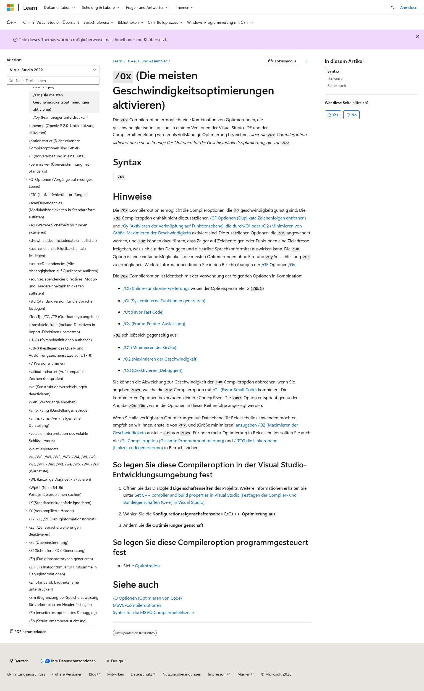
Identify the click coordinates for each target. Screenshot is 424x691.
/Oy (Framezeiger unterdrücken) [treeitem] (60, 117)
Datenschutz (141, 674)
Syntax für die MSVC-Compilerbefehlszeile (153, 612)
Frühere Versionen (67, 674)
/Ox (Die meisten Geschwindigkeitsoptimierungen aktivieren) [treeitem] (61, 102)
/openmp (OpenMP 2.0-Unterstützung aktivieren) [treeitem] (62, 129)
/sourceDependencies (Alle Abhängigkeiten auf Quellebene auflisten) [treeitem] (63, 267)
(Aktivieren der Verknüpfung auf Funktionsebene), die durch (186, 226)
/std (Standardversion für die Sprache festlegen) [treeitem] (60, 304)
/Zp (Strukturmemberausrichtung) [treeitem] (58, 620)
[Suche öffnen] (392, 7)
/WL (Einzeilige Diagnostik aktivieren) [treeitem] (60, 479)
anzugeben (246, 425)
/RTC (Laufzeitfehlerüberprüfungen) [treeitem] (58, 194)
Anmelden (408, 7)
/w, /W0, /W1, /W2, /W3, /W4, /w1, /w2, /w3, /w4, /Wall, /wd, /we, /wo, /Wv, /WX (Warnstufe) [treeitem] (63, 463)
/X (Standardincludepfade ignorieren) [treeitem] (60, 502)
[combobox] (53, 69)
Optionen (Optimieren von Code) (147, 598)
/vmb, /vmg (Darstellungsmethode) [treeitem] (58, 410)
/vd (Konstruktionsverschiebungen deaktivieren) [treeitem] (58, 390)
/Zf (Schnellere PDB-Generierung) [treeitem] (57, 550)
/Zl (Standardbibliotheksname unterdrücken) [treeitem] (54, 585)
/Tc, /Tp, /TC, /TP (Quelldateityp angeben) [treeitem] (64, 316)
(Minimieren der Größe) (149, 347)
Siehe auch (337, 85)
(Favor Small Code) (235, 389)
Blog (92, 674)
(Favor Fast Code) (143, 312)
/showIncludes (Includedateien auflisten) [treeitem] (63, 240)
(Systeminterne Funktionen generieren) (164, 300)
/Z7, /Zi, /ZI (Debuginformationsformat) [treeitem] (62, 518)
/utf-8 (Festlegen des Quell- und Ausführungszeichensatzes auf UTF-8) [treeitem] (60, 351)
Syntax (333, 71)
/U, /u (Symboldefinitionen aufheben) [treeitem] (60, 339)
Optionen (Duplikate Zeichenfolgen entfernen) (258, 218)
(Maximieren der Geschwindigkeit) (160, 359)
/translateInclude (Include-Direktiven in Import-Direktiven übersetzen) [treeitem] (62, 328)
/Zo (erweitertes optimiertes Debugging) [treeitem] (63, 612)
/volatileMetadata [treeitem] (44, 448)
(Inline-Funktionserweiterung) (156, 288)
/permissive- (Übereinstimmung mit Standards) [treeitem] (59, 168)
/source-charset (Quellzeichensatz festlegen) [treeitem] (57, 252)
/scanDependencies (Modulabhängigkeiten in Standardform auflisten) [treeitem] (62, 209)
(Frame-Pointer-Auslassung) (154, 323)
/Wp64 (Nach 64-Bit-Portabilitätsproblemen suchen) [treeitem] (55, 491)
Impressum (217, 674)
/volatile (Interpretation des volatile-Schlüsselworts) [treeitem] (59, 437)
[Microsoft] (10, 7)
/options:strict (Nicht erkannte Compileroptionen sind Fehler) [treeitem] (54, 144)
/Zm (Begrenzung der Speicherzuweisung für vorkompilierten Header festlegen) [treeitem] (63, 601)
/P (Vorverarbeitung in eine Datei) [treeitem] (57, 155)
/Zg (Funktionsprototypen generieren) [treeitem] (61, 558)
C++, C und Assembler (147, 60)
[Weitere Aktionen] (306, 61)
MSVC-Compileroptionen (137, 605)
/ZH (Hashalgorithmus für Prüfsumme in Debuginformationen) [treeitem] (63, 570)
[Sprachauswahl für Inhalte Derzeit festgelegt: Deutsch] (19, 660)
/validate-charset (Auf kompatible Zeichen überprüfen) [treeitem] (57, 375)
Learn (117, 60)
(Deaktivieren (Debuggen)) (152, 370)
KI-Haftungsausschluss (26, 674)
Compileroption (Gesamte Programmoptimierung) (172, 440)
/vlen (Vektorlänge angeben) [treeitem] (53, 401)
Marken (243, 674)
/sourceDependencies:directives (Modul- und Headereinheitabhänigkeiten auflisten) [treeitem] (63, 286)
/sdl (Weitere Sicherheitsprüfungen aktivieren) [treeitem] (58, 228)
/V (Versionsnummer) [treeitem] (47, 363)
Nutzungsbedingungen (182, 674)
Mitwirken (115, 674)
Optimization (147, 565)
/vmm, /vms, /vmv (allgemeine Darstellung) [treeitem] (54, 421)
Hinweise (335, 78)
